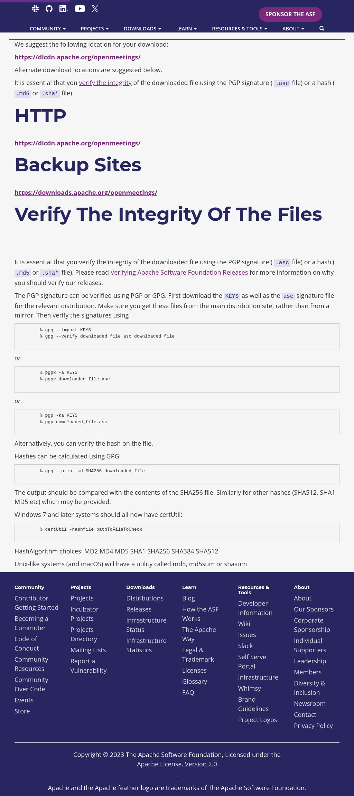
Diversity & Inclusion (309, 687)
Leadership (310, 661)
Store (22, 711)
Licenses (194, 670)
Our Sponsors (314, 609)
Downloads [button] (142, 28)
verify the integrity (105, 82)
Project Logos (257, 720)
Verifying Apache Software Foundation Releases (179, 272)
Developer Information (255, 608)
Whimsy (249, 688)
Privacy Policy (313, 725)
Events (24, 700)
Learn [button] (186, 28)
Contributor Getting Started (36, 603)
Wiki (244, 623)
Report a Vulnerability (89, 665)
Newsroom (310, 703)
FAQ (188, 692)
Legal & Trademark (198, 654)
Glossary (194, 681)
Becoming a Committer (31, 623)
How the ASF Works (200, 614)
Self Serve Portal (252, 661)
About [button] (293, 28)
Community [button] (48, 28)
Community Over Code (31, 684)
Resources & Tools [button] (239, 28)
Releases (138, 609)
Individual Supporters (310, 645)
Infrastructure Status (146, 625)
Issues (247, 635)
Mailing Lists (88, 650)
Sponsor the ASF (290, 14)
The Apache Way (199, 634)
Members (308, 672)
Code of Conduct (27, 643)
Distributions (145, 598)
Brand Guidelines (253, 704)
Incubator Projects (85, 614)
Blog (188, 598)
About (302, 598)
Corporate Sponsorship (312, 625)
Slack (245, 646)
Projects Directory (84, 634)
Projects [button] (95, 28)
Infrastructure (258, 677)
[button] (321, 28)
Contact (305, 714)
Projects (82, 598)
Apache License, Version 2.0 (177, 764)
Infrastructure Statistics (146, 645)
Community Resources (31, 664)
